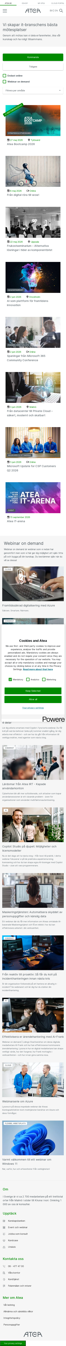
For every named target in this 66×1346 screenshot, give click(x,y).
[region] (33, 673)
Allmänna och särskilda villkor (18, 1311)
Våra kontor (11, 1272)
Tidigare (33, 66)
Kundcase (10, 1240)
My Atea (41, 3)
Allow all (33, 699)
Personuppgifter (11, 1324)
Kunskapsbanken (14, 1220)
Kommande (33, 57)
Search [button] (61, 10)
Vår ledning (9, 1305)
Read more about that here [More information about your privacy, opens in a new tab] (38, 669)
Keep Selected (33, 690)
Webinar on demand (18, 81)
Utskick (9, 1247)
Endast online (14, 75)
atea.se (8, 3)
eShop (25, 3)
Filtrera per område (15, 90)
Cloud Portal (57, 3)
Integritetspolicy (11, 1318)
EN (56, 10)
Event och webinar (15, 1227)
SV (51, 10)
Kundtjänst (11, 1279)
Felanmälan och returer (17, 1285)
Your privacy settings (33, 707)
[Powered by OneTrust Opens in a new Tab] (52, 717)
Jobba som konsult (15, 1233)
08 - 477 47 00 (13, 1266)
